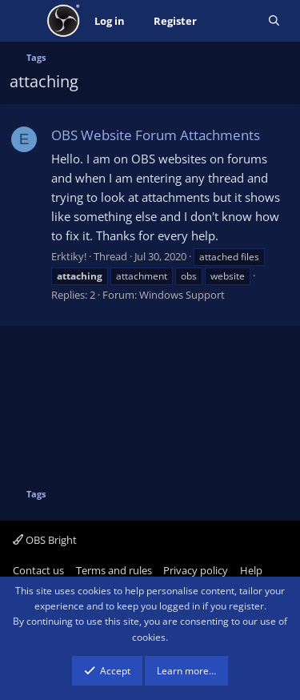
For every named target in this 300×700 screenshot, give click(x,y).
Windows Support (182, 295)
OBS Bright (45, 540)
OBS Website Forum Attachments (155, 135)
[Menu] (23, 21)
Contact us (38, 570)
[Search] (274, 21)
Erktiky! (68, 256)
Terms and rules (114, 570)
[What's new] (232, 21)
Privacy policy (195, 570)
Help (251, 570)
